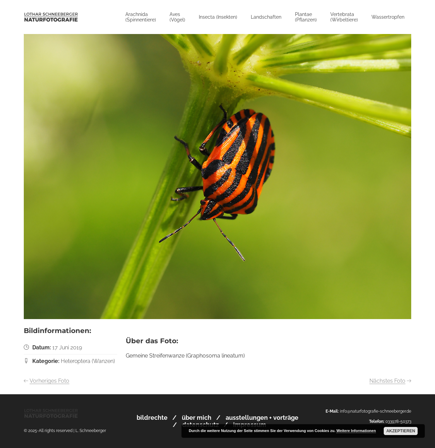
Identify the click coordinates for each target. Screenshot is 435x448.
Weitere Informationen (356, 431)
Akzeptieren (400, 431)
